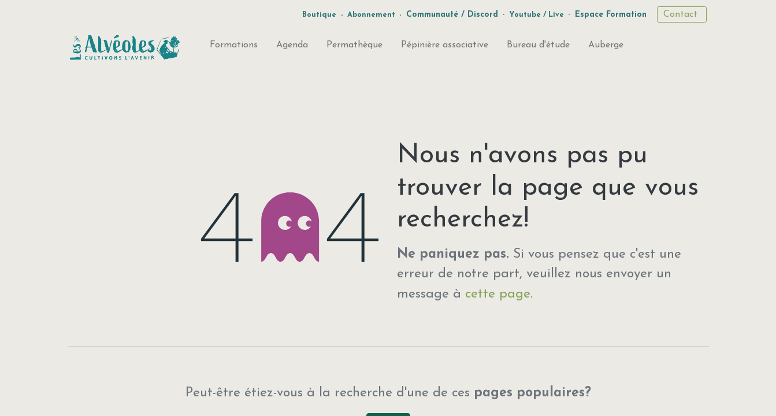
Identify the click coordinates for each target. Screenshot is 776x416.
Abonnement (371, 14)
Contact (681, 14)
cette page (497, 294)
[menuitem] (234, 47)
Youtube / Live (536, 14)
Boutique (319, 14)
